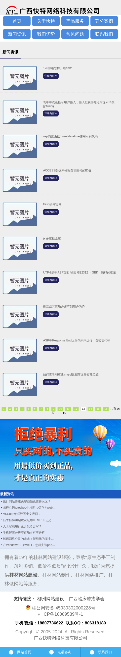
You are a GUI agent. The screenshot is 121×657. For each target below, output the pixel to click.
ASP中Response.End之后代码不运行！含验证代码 (76, 340)
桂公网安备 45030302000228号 (60, 607)
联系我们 (104, 34)
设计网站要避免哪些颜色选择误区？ (27, 501)
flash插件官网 (52, 204)
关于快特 (46, 21)
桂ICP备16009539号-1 (60, 614)
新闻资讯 (17, 34)
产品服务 (75, 21)
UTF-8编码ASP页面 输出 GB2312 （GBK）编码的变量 (79, 272)
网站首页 (20, 652)
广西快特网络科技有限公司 (60, 637)
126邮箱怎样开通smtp (57, 68)
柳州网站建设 (50, 598)
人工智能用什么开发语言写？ (22, 526)
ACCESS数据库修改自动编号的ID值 (67, 170)
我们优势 (46, 34)
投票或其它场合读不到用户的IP (63, 306)
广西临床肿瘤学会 (87, 598)
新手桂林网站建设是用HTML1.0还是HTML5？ (33, 520)
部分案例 (104, 21)
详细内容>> (50, 75)
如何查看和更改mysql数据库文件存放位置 (70, 374)
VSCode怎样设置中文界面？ (22, 514)
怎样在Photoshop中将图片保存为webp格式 (31, 507)
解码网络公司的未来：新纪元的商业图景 (30, 539)
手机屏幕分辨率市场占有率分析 (24, 532)
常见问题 (75, 34)
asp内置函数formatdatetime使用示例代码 (70, 136)
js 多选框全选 (52, 238)
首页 (16, 21)
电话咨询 (60, 652)
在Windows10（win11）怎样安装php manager (34, 545)
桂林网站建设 (23, 575)
